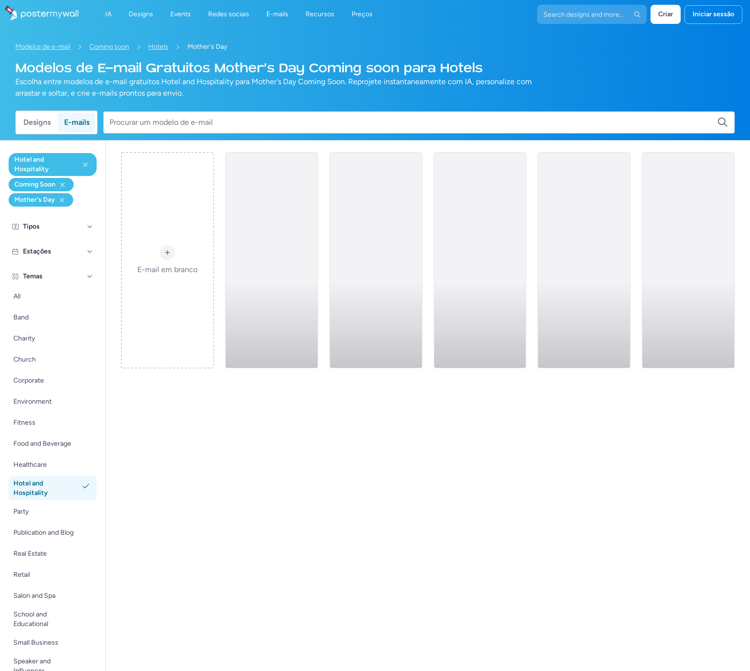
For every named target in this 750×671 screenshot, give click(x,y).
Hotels (158, 47)
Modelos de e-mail (42, 47)
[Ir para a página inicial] (39, 14)
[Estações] (90, 251)
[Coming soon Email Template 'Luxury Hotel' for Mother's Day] (376, 260)
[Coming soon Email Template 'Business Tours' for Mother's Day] (584, 260)
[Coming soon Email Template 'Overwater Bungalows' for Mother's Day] (271, 260)
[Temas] (90, 276)
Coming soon (109, 47)
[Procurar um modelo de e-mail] (413, 122)
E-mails (76, 122)
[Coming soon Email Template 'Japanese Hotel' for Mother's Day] (688, 260)
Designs (37, 122)
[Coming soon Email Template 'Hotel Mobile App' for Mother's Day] (480, 260)
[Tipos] (90, 227)
